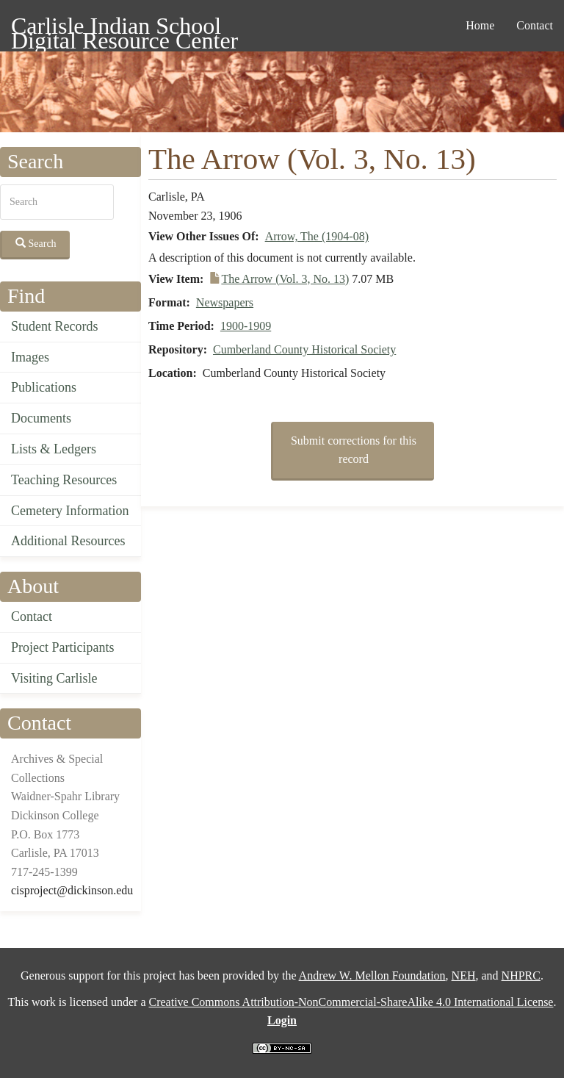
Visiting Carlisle (54, 678)
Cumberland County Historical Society (304, 349)
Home (480, 25)
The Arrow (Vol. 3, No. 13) (285, 279)
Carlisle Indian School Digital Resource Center (124, 28)
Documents (41, 418)
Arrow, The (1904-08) (317, 236)
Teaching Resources (64, 479)
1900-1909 (245, 326)
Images (30, 357)
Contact (534, 25)
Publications (43, 387)
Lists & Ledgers (53, 449)
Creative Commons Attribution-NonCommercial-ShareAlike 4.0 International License (350, 1002)
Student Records (54, 326)
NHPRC (521, 975)
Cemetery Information (70, 510)
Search (36, 243)
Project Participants (62, 647)
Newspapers (224, 302)
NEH (464, 975)
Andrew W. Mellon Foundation (372, 975)
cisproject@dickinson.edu (72, 890)
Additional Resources (68, 540)
